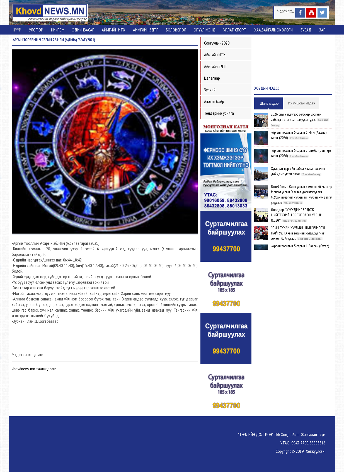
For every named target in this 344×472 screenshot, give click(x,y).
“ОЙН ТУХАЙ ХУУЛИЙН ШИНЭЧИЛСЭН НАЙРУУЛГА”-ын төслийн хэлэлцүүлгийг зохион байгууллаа (298, 233)
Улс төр (36, 30)
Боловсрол (176, 30)
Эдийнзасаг (83, 30)
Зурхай (209, 89)
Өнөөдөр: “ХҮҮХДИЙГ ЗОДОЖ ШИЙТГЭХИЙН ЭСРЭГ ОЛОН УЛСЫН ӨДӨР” (296, 215)
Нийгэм (57, 30)
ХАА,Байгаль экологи (273, 30)
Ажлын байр (214, 101)
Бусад (306, 30)
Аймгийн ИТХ (113, 30)
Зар (322, 30)
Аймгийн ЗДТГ (145, 30)
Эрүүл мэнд (204, 30)
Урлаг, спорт (234, 30)
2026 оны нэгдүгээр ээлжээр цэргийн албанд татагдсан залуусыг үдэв (296, 117)
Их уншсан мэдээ (301, 103)
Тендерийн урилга (219, 113)
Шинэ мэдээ (269, 104)
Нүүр (17, 30)
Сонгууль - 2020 (216, 43)
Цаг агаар (212, 78)
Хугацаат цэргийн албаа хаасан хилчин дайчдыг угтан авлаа (298, 171)
